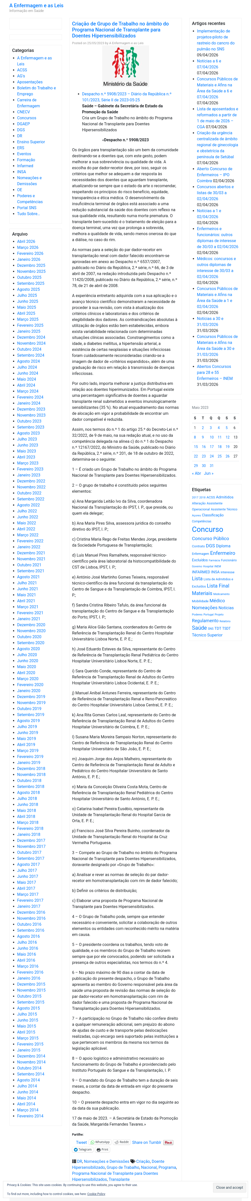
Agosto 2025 (28, 289)
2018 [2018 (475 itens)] (202, 497)
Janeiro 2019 (28, 762)
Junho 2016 (27, 948)
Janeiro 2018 (28, 834)
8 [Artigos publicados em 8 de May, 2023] (195, 437)
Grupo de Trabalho (123, 1167)
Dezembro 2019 (31, 696)
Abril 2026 (26, 241)
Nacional (149, 1167)
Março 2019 (27, 750)
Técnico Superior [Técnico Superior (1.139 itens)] (207, 635)
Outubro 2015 (29, 996)
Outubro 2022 (29, 493)
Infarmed (25, 165)
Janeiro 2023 (28, 475)
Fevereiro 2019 (30, 756)
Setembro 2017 (30, 858)
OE (19, 189)
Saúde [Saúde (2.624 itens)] (199, 628)
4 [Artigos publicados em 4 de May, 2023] (219, 428)
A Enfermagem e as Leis (36, 5)
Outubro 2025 (29, 277)
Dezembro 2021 (31, 553)
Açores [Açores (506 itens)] (196, 515)
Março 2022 (27, 535)
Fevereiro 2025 (30, 325)
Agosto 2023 (28, 433)
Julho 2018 (27, 798)
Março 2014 (27, 1110)
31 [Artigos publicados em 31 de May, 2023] (212, 466)
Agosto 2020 (28, 648)
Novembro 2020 (31, 630)
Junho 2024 (27, 373)
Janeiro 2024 (28, 403)
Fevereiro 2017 (30, 900)
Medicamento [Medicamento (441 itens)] (221, 594)
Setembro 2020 (30, 642)
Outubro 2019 (29, 708)
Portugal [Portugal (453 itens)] (209, 614)
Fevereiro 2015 (30, 1044)
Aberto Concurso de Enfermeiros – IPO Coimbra (215, 174)
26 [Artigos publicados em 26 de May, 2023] (228, 456)
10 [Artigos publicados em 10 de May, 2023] (212, 437)
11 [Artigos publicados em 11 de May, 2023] (220, 437)
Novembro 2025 (31, 271)
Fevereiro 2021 (30, 612)
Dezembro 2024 (31, 337)
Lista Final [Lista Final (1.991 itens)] (218, 586)
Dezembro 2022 (31, 481)
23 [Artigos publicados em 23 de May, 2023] (204, 456)
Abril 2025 (26, 313)
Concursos (26, 118)
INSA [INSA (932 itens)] (215, 572)
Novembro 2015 (31, 990)
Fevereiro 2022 (30, 541)
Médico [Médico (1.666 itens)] (217, 600)
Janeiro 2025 (28, 331)
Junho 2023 (27, 445)
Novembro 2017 (31, 846)
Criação (143, 1161)
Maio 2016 (26, 954)
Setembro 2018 (30, 786)
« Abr (196, 473)
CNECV (23, 112)
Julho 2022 (27, 511)
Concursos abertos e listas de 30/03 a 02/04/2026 (215, 192)
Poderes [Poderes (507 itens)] (197, 614)
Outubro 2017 (29, 852)
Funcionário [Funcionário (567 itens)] (229, 560)
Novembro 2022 (31, 487)
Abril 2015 (26, 1032)
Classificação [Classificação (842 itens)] (213, 515)
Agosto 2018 (28, 792)
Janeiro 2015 (28, 1050)
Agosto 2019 (28, 720)
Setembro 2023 (30, 427)
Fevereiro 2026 (30, 253)
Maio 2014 (26, 1098)
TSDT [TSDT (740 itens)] (226, 628)
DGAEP (23, 124)
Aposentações (30, 82)
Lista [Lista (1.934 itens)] (197, 579)
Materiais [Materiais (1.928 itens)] (202, 593)
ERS (20, 148)
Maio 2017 (26, 882)
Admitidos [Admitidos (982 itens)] (225, 497)
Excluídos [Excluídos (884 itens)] (200, 560)
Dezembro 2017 (31, 840)
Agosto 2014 (28, 1080)
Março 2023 (27, 463)
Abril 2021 (26, 601)
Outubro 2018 (29, 780)
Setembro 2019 (30, 714)
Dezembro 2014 (31, 1056)
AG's (21, 76)
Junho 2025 (27, 301)
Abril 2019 (26, 744)
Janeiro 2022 (28, 547)
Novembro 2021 (31, 559)
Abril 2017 (26, 888)
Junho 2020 (27, 660)
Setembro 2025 (30, 283)
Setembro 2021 (30, 571)
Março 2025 (27, 319)
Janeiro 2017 (28, 906)
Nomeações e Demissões (106, 1161)
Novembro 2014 (31, 1062)
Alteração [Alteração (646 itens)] (199, 503)
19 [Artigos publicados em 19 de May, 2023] (228, 447)
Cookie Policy (96, 1194)
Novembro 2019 (31, 702)
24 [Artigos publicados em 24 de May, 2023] (212, 456)
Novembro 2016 (31, 918)
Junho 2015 (27, 1020)
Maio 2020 (26, 666)
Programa (167, 1167)
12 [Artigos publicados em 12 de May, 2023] (228, 437)
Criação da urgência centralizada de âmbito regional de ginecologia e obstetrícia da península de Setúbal (217, 145)
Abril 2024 (26, 385)
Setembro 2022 (30, 499)
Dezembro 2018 (31, 768)
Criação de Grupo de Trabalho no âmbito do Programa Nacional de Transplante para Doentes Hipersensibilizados (120, 30)
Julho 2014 (27, 1086)
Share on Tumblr (146, 1142)
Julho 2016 (27, 942)
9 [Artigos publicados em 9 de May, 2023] (203, 437)
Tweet (81, 1142)
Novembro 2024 (31, 343)
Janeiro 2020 (28, 690)
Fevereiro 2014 (30, 1116)
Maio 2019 (26, 738)
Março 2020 (27, 678)
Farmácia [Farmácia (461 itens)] (214, 560)
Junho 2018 (27, 804)
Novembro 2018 (31, 774)
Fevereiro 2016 (30, 972)
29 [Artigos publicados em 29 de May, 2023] (196, 466)
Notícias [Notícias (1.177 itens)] (226, 607)
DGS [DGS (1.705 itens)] (210, 546)
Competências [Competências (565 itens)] (202, 521)
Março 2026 (27, 247)
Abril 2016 (26, 960)
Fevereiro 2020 (30, 684)
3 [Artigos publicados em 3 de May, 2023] (211, 428)
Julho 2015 (27, 1014)
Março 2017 (27, 894)
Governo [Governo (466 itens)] (197, 566)
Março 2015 (27, 1038)
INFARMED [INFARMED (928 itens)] (201, 572)
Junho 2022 (27, 517)
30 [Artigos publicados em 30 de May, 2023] (204, 466)
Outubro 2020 (29, 636)
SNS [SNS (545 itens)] (211, 628)
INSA (21, 171)
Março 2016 (27, 966)
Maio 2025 (26, 307)
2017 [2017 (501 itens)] (195, 497)
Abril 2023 (26, 457)
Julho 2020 (27, 654)
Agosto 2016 (28, 936)
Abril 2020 (26, 672)
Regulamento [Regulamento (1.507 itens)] (205, 620)
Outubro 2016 (29, 924)
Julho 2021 (27, 583)
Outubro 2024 (29, 349)
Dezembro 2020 (31, 624)
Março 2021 (27, 606)
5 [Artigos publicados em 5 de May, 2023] (227, 428)
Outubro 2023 (29, 421)
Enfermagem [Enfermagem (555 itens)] (200, 554)
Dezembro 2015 (31, 984)
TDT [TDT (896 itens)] (218, 628)
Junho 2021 (27, 589)
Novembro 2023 (31, 415)
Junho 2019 (27, 732)
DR (19, 136)
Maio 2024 (26, 379)
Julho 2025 (27, 295)
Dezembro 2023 (31, 409)
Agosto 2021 (28, 577)
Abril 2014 (26, 1104)
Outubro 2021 (29, 565)
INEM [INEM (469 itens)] (217, 566)
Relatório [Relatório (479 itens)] (225, 621)
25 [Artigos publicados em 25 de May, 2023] (220, 456)
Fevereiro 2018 (30, 828)
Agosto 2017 (28, 864)
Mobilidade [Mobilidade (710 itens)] (200, 601)
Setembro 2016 (30, 930)
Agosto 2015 (28, 1008)
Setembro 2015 (30, 1002)
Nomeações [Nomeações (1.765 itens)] (205, 607)
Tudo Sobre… (28, 213)
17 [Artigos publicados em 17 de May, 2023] (212, 447)
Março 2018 (27, 822)
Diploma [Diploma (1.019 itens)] (223, 546)
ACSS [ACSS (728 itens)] (211, 497)
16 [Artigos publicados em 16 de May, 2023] (204, 447)
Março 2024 (27, 391)
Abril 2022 (26, 529)
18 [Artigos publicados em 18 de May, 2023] (220, 447)
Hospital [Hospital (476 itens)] (208, 566)
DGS (21, 130)
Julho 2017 (27, 870)
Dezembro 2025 (31, 265)
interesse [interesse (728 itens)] (227, 572)
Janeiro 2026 (28, 259)
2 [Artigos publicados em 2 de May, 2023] (203, 428)
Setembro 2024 (30, 355)
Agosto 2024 (28, 361)
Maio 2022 (26, 523)
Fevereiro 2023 (30, 469)
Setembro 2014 (30, 1074)
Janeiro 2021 (28, 618)
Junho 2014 (27, 1092)
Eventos (24, 153)
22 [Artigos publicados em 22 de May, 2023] (196, 456)
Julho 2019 (27, 726)
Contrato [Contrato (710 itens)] (198, 546)
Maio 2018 (26, 810)
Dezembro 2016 (31, 912)
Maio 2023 (26, 451)
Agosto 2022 (28, 505)
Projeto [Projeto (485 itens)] (219, 614)
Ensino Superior (31, 142)
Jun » (209, 473)
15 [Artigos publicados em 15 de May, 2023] (196, 447)
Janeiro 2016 (28, 978)
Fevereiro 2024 (30, 397)
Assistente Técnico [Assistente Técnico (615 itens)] (224, 509)
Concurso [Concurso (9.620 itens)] (207, 529)
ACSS (22, 70)
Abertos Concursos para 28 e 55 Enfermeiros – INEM (215, 372)
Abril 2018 (26, 816)
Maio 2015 (26, 1026)
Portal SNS (26, 207)
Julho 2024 (27, 367)
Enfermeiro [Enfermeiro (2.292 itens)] (222, 553)
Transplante (119, 1179)
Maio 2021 (26, 595)
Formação (26, 159)
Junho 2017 (27, 876)
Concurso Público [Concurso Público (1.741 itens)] (210, 538)
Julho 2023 (27, 439)
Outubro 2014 (29, 1068)
